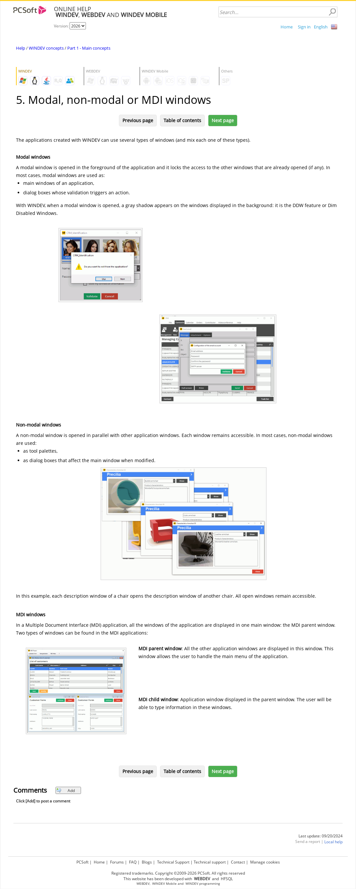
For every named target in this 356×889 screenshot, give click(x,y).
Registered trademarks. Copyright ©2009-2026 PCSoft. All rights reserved (178, 873)
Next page (223, 120)
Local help (333, 842)
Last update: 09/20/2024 (321, 836)
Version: (62, 26)
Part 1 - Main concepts (88, 48)
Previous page (137, 120)
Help (20, 48)
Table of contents (182, 120)
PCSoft (82, 862)
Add (65, 790)
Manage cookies (265, 862)
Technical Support (173, 862)
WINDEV (192, 883)
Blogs (147, 862)
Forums (117, 862)
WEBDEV (143, 883)
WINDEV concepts (46, 48)
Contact (238, 862)
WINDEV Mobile (164, 883)
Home (287, 27)
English (321, 27)
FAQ (133, 862)
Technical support (210, 862)
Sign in (304, 27)
